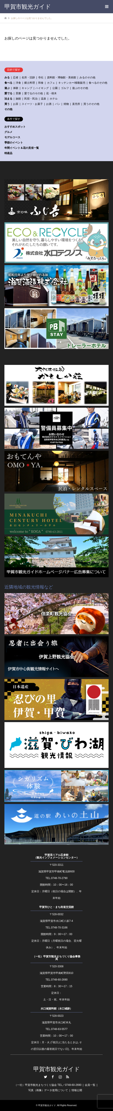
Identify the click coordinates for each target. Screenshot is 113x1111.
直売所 (76, 104)
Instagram (60, 1076)
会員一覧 (90, 1084)
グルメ (8, 132)
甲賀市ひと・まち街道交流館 (56, 907)
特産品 (8, 153)
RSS (67, 1076)
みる (7, 77)
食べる (8, 82)
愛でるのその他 (33, 93)
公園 (55, 88)
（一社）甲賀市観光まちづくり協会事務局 (56, 958)
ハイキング (42, 88)
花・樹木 (51, 93)
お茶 (15, 104)
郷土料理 (29, 82)
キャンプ (27, 88)
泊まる (8, 98)
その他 (8, 109)
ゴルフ (65, 88)
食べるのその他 (98, 82)
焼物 (66, 104)
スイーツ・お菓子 (32, 104)
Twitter (45, 1076)
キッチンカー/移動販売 (71, 82)
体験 (15, 88)
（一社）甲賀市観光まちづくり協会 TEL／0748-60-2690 (47, 1084)
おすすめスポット (15, 126)
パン (57, 104)
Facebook (52, 1076)
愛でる (8, 93)
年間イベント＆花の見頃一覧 (21, 147)
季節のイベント (13, 142)
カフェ (51, 82)
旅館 (18, 98)
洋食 (18, 82)
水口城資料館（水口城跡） (56, 1008)
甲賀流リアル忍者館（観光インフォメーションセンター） (56, 856)
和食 (40, 82)
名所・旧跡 (28, 77)
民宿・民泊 (31, 98)
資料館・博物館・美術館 (61, 77)
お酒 (48, 104)
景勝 (18, 93)
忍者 (15, 77)
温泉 (43, 98)
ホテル (54, 98)
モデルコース (12, 137)
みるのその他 (87, 77)
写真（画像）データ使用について (48, 1090)
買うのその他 (91, 104)
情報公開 (77, 1090)
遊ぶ (7, 88)
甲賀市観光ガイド (56, 1069)
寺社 (40, 77)
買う (7, 104)
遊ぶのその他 (80, 88)
